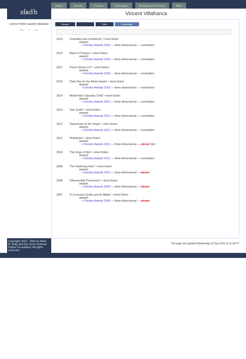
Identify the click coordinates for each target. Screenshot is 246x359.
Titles (104, 24)
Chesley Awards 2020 (96, 44)
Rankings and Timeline (152, 5)
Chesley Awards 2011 (96, 158)
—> (36, 29)
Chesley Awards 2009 (96, 186)
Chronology (126, 24)
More (179, 5)
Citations (98, 5)
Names (59, 5)
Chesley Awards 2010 (96, 172)
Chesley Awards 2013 (96, 129)
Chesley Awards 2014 (96, 115)
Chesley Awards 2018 (96, 73)
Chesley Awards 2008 (96, 200)
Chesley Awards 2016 (96, 87)
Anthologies (121, 5)
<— (22, 29)
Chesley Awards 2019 (96, 59)
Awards (78, 5)
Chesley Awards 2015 (96, 101)
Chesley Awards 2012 (96, 144)
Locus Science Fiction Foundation (27, 246)
